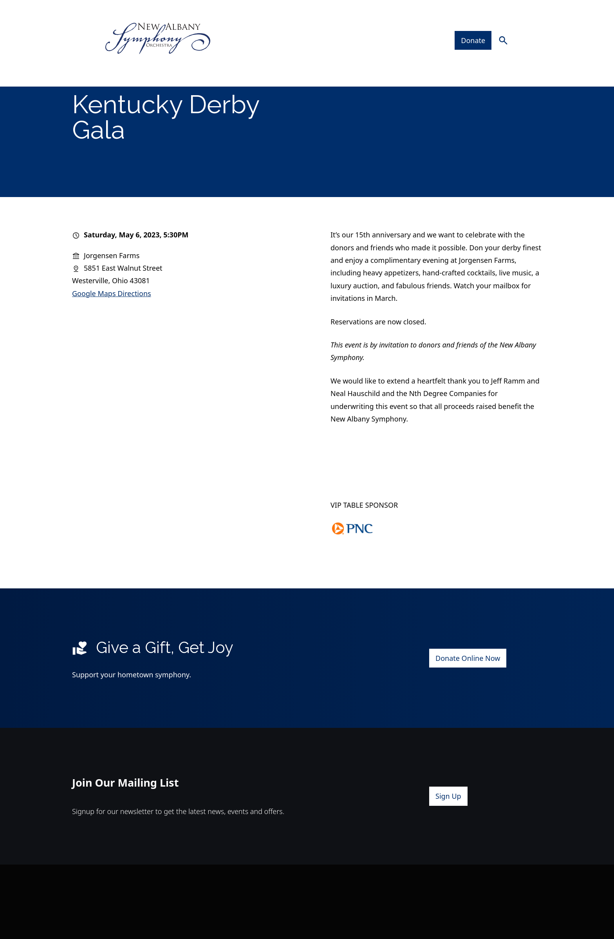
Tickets (215, 54)
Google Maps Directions (111, 320)
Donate (478, 24)
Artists (342, 54)
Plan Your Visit (279, 54)
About (392, 54)
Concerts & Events (144, 54)
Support (445, 54)
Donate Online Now (467, 684)
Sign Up (448, 822)
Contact (493, 54)
